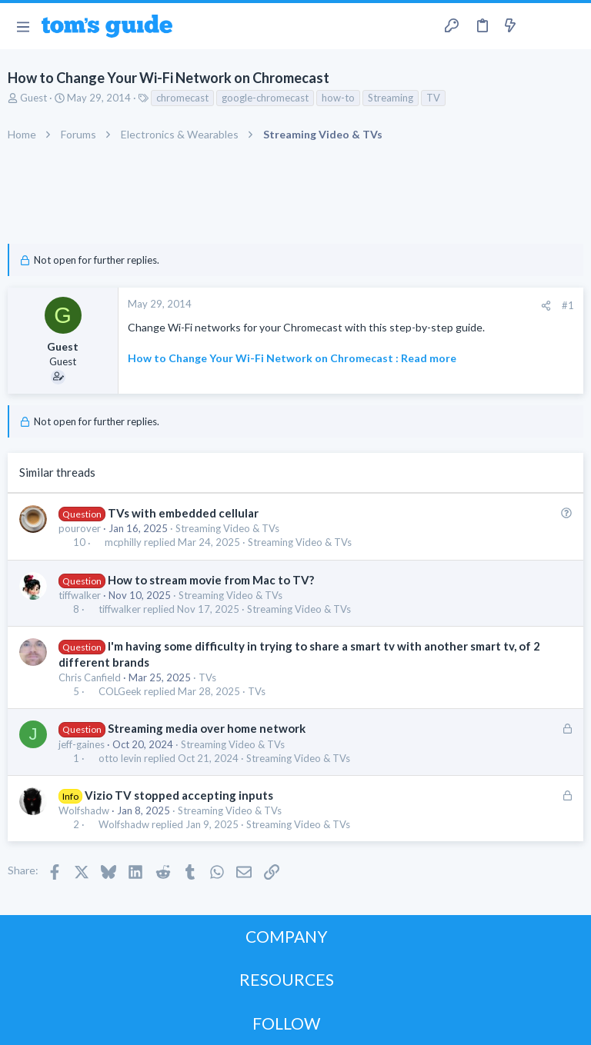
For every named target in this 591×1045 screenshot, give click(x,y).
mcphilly (123, 542)
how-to (338, 98)
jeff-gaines (81, 744)
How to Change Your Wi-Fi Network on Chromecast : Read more (292, 357)
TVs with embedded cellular (183, 513)
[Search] (570, 26)
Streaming (390, 98)
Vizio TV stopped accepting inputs (179, 795)
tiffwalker (79, 595)
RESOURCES (286, 979)
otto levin (120, 759)
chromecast (182, 98)
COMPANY (286, 936)
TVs (207, 677)
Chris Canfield (89, 677)
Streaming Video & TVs (227, 528)
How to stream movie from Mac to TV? (211, 580)
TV (433, 98)
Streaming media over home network (207, 728)
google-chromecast (265, 98)
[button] (23, 26)
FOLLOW (286, 1023)
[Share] (546, 305)
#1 (568, 305)
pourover (79, 528)
